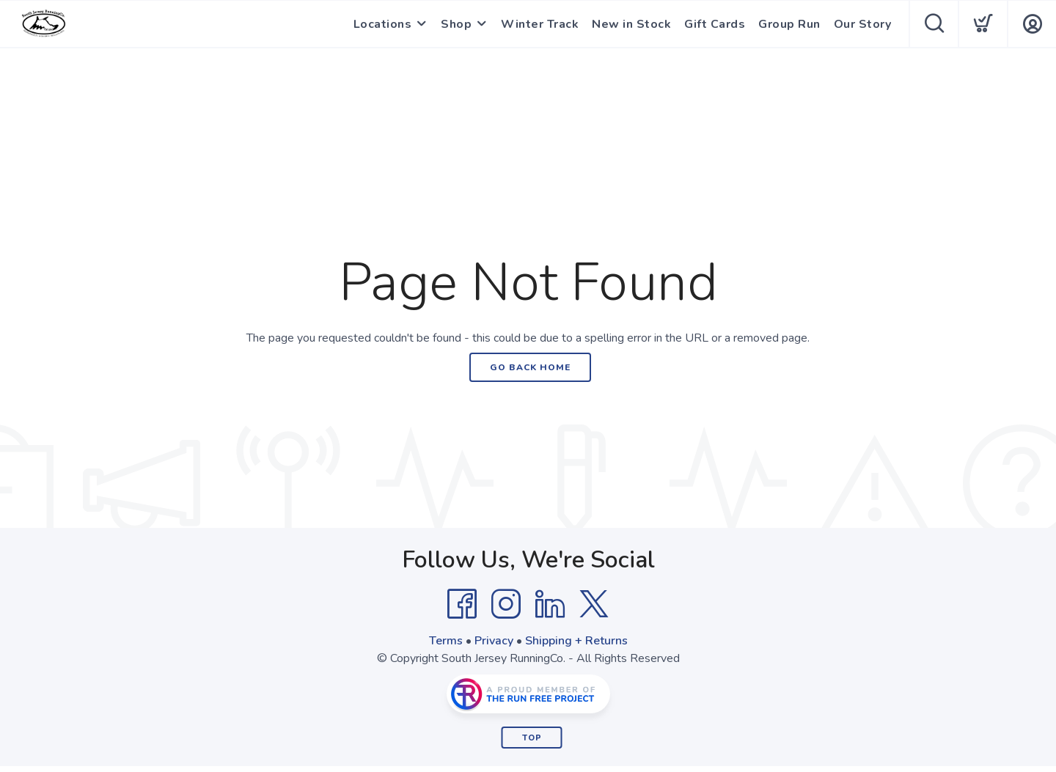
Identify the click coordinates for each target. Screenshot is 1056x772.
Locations (382, 24)
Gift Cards (714, 24)
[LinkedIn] (550, 604)
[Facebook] (462, 604)
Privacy (493, 641)
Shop (456, 24)
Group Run (789, 24)
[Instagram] (506, 604)
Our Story (863, 24)
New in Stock (631, 24)
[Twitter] (594, 604)
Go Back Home (530, 367)
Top (532, 737)
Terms (446, 641)
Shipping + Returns (576, 641)
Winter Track (540, 24)
